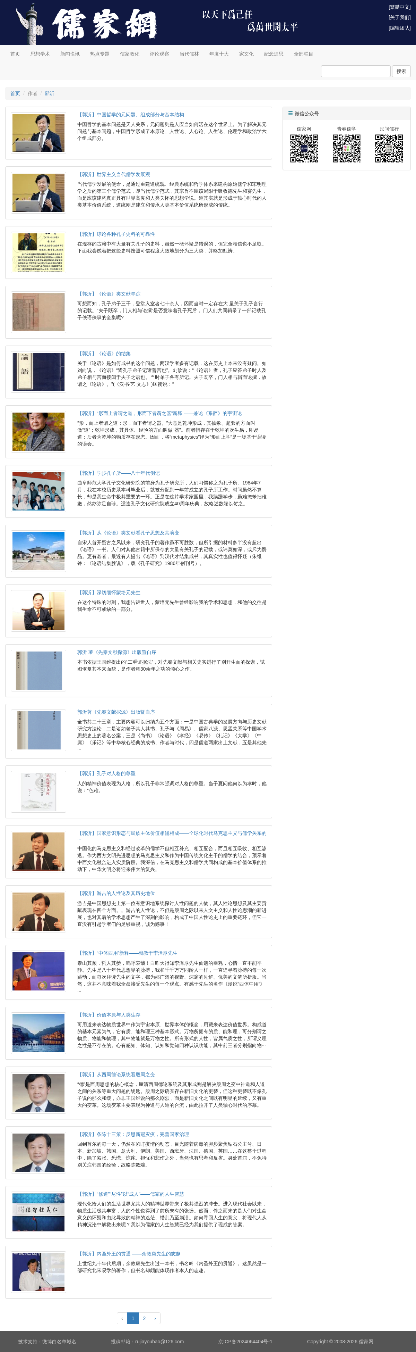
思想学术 (40, 54)
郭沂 (49, 93)
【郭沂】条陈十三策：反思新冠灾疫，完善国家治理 (133, 1134)
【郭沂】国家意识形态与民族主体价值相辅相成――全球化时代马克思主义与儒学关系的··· (172, 835)
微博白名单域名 (59, 1341)
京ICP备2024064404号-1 (245, 1341)
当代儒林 (189, 54)
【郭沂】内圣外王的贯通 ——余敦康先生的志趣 (129, 1253)
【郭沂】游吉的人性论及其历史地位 (116, 893)
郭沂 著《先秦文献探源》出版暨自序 (116, 652)
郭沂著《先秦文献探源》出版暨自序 (116, 712)
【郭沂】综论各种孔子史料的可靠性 (116, 234)
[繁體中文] (400, 7)
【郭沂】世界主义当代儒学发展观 (113, 174)
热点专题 (100, 54)
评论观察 (159, 54)
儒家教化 (129, 54)
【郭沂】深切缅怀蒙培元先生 (108, 592)
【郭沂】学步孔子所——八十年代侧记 (118, 473)
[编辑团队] (400, 28)
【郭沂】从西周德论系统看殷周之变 (116, 1074)
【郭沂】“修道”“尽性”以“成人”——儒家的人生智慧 (130, 1194)
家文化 (246, 54)
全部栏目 (303, 54)
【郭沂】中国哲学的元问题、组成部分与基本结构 (130, 114)
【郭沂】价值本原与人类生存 (108, 1015)
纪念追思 (274, 54)
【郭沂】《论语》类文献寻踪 (108, 294)
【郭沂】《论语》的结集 (104, 353)
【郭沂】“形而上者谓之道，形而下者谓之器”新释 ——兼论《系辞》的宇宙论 (159, 413)
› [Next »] (155, 1318)
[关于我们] (400, 17)
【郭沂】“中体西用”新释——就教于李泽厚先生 (127, 953)
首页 (15, 54)
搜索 (401, 71)
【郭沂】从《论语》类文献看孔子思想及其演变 (128, 533)
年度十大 (219, 54)
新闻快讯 (70, 54)
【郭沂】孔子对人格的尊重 (106, 773)
